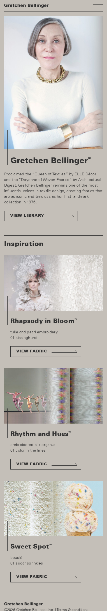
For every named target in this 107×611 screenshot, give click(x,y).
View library (27, 216)
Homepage (26, 5)
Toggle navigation (98, 5)
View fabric (31, 351)
